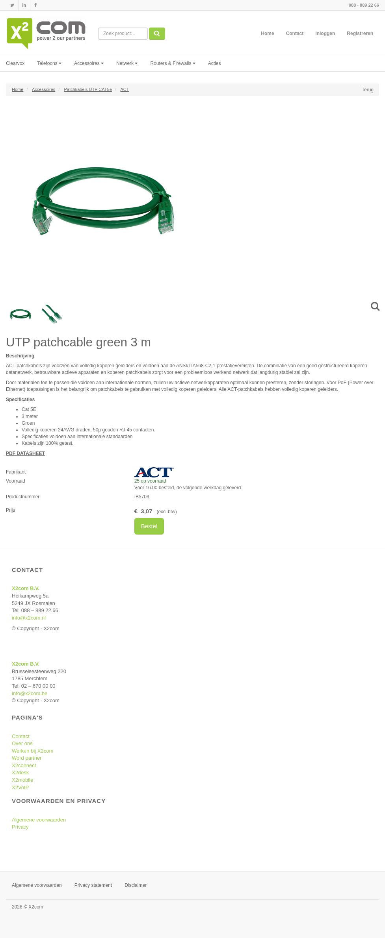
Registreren (360, 33)
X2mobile (22, 780)
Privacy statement (93, 885)
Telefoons (49, 63)
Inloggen (325, 33)
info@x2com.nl (29, 618)
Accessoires (89, 63)
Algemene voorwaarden (39, 820)
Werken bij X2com (32, 751)
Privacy (20, 827)
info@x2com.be (30, 693)
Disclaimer (136, 885)
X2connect (24, 765)
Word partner (27, 758)
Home (267, 33)
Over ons (22, 743)
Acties (214, 63)
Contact (295, 33)
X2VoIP (20, 787)
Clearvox (15, 63)
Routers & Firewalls (172, 63)
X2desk (20, 772)
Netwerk (127, 63)
